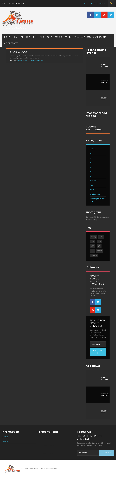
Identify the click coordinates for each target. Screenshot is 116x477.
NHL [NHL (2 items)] (92, 251)
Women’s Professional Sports (90, 37)
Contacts (102, 3)
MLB (28, 37)
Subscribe (98, 352)
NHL (35, 37)
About (93, 3)
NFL (21, 37)
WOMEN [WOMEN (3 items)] (94, 255)
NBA (15, 37)
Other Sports (11, 43)
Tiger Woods (18, 52)
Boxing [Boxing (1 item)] (93, 237)
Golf (49, 37)
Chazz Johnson (22, 61)
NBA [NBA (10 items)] (92, 246)
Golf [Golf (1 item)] (100, 237)
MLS (42, 37)
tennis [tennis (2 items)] (99, 251)
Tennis (68, 37)
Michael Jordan (104, 98)
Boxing (58, 37)
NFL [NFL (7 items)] (99, 246)
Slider (92, 185)
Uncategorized (95, 194)
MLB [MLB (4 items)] (92, 241)
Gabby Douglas (104, 65)
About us (5, 437)
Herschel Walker (105, 81)
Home (86, 3)
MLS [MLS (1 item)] (99, 241)
